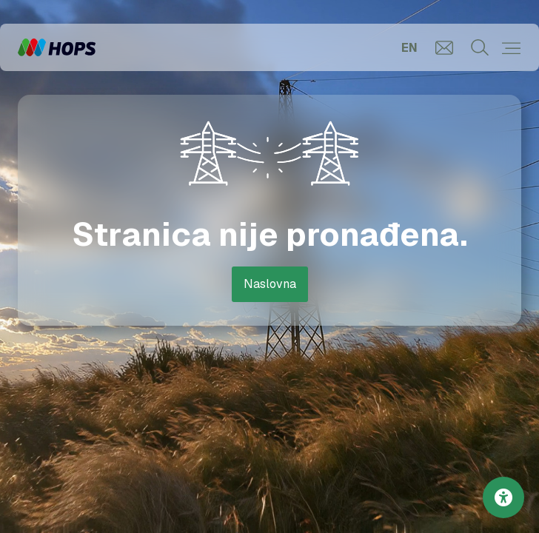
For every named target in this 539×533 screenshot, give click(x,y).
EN (409, 48)
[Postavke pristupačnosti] (503, 497)
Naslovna (270, 284)
